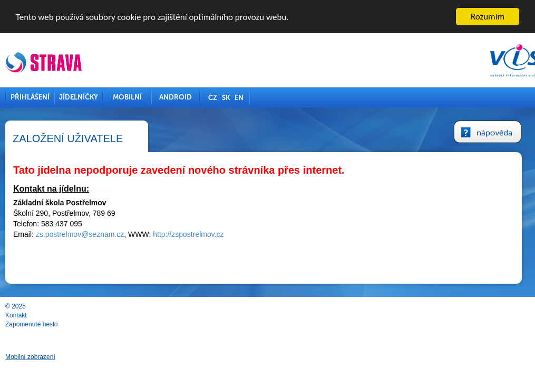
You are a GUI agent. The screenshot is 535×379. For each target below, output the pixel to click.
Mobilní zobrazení (30, 357)
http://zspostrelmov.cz (188, 234)
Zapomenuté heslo (31, 324)
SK (226, 98)
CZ (212, 98)
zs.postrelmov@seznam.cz (80, 234)
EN (239, 98)
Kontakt (16, 315)
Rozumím (487, 16)
